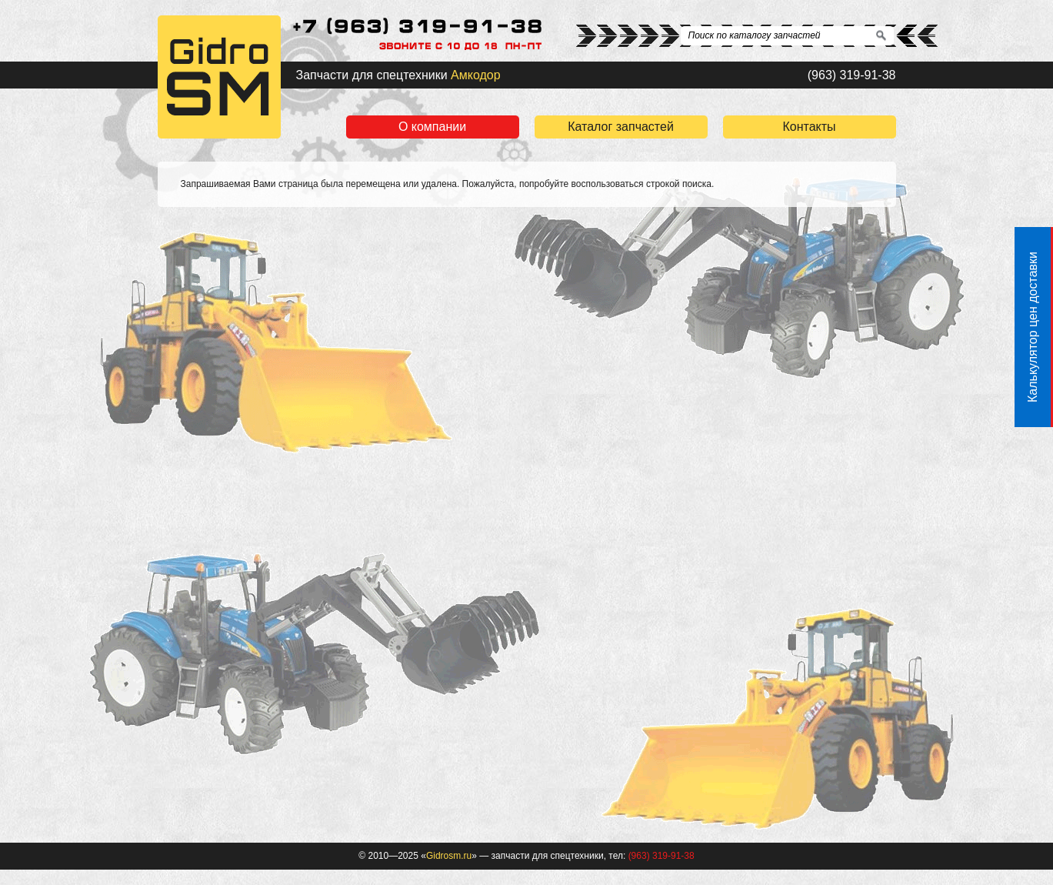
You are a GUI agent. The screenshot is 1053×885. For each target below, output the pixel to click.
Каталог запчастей (621, 126)
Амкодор (476, 75)
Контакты (808, 126)
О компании (432, 126)
